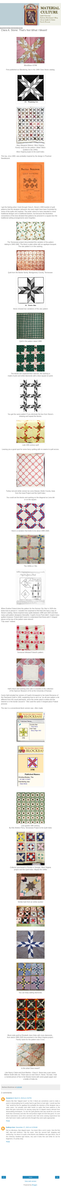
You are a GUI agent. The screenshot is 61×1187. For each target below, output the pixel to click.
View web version (30, 1181)
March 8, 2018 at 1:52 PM (22, 1098)
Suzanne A (10, 1098)
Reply (8, 1121)
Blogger (34, 1185)
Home (30, 1177)
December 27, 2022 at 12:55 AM (26, 1127)
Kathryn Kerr (10, 1127)
